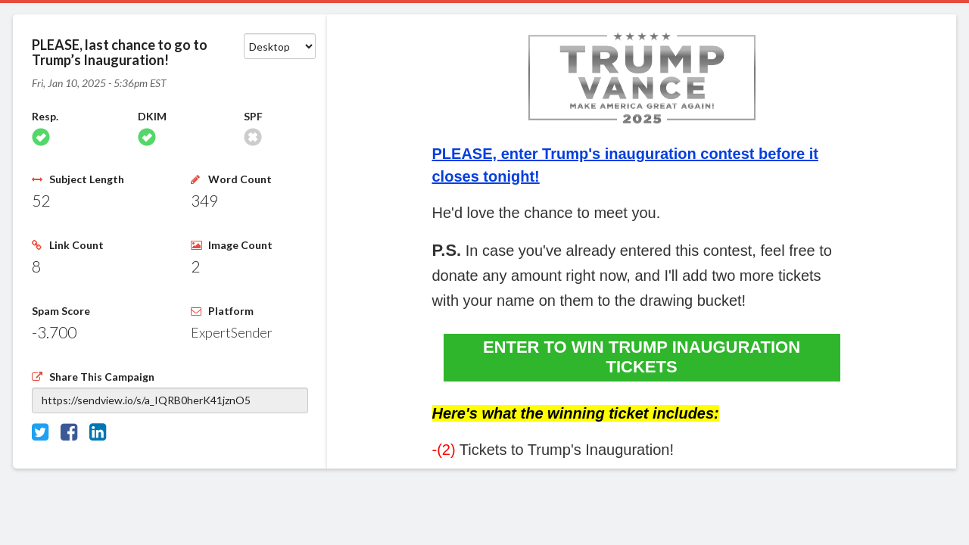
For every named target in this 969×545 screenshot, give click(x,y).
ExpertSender (232, 332)
